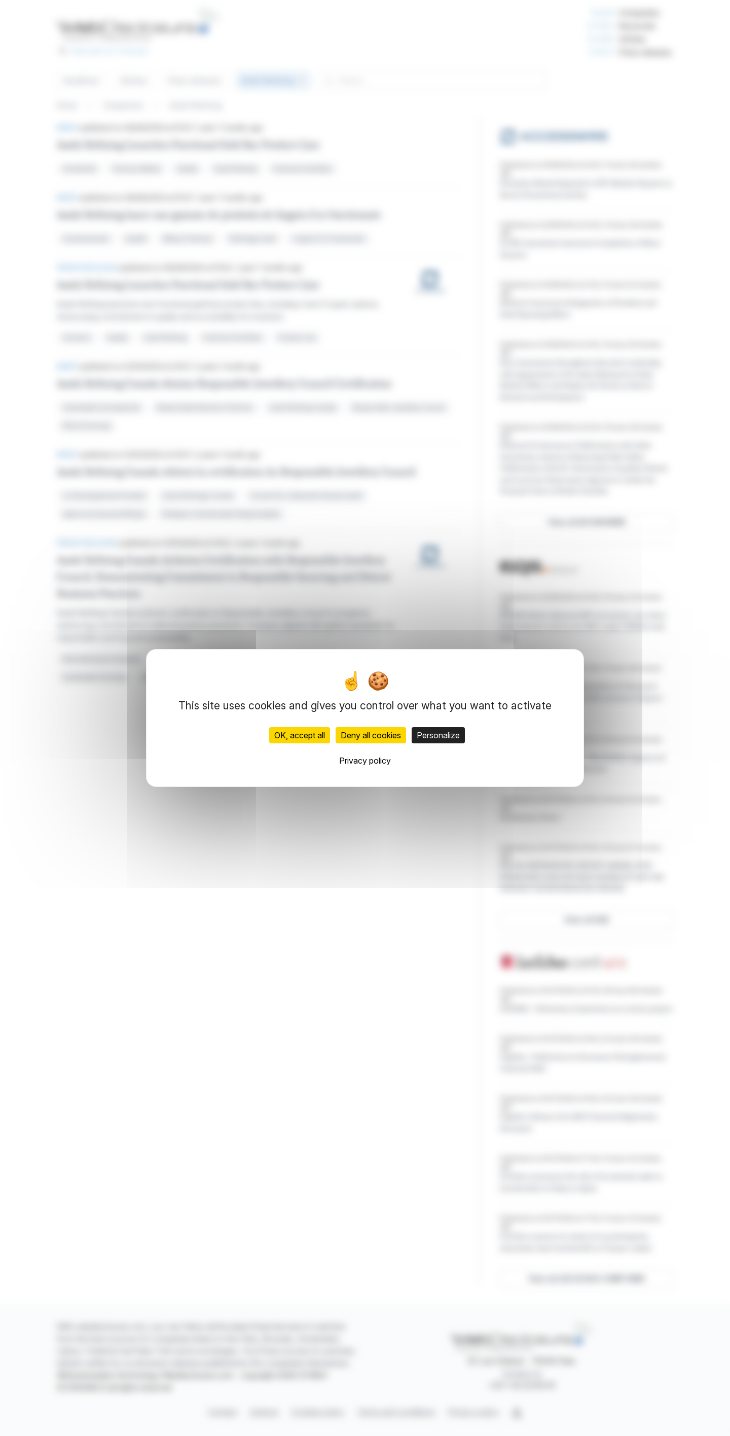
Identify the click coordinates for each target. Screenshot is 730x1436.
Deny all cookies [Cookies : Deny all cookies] (371, 735)
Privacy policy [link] (365, 761)
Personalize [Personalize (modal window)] (438, 735)
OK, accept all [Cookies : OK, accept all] (299, 735)
